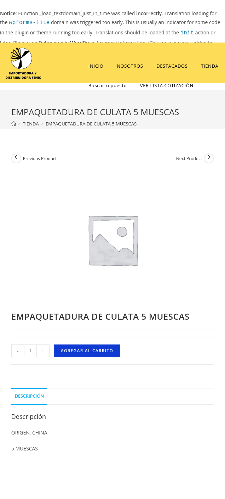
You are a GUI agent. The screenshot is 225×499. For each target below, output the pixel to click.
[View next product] (209, 158)
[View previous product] (16, 158)
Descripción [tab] (29, 396)
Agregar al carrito (87, 351)
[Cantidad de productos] (30, 350)
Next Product (189, 159)
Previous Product (40, 159)
